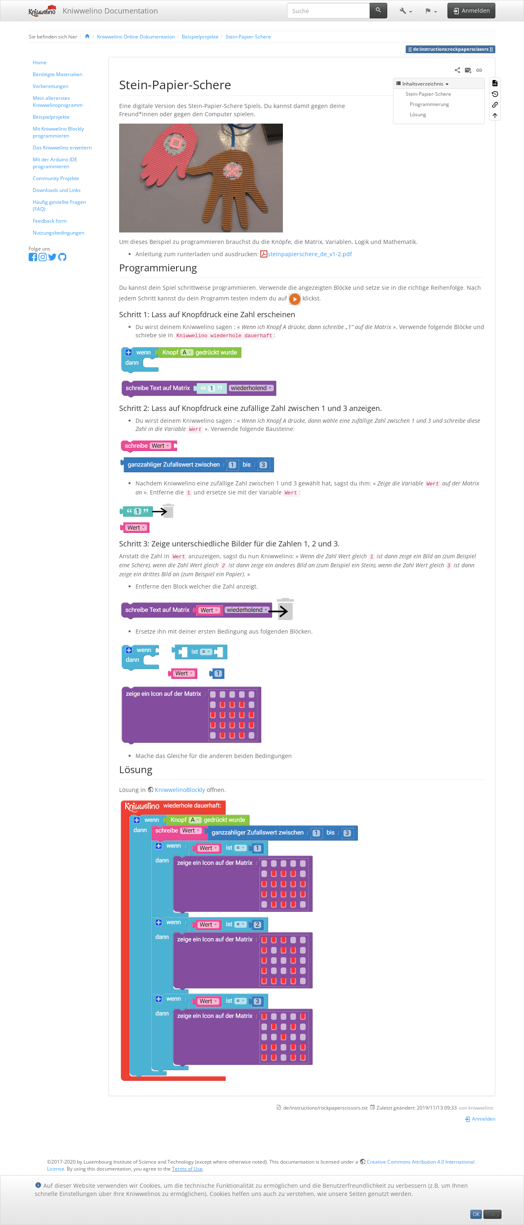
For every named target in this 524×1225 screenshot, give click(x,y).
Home (40, 62)
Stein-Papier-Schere (248, 36)
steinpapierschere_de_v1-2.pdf (310, 254)
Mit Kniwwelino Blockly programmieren (58, 132)
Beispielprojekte (200, 36)
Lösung (418, 114)
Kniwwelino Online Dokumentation (136, 36)
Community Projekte (56, 178)
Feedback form (50, 220)
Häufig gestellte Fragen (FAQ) (59, 205)
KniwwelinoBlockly (180, 790)
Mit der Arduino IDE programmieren (55, 162)
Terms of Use (187, 1168)
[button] (405, 10)
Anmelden (480, 1118)
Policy (492, 1214)
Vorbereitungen (50, 86)
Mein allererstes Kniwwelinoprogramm (58, 101)
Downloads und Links (57, 190)
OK (476, 1214)
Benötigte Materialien (57, 74)
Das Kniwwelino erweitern (62, 147)
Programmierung (429, 104)
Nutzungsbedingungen (58, 232)
